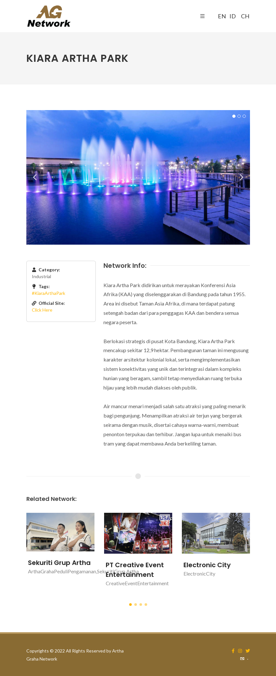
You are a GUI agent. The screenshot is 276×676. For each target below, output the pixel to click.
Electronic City (207, 564)
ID (232, 16)
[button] (130, 604)
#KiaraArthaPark (48, 293)
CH (244, 16)
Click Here (42, 310)
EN (221, 16)
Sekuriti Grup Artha (59, 562)
